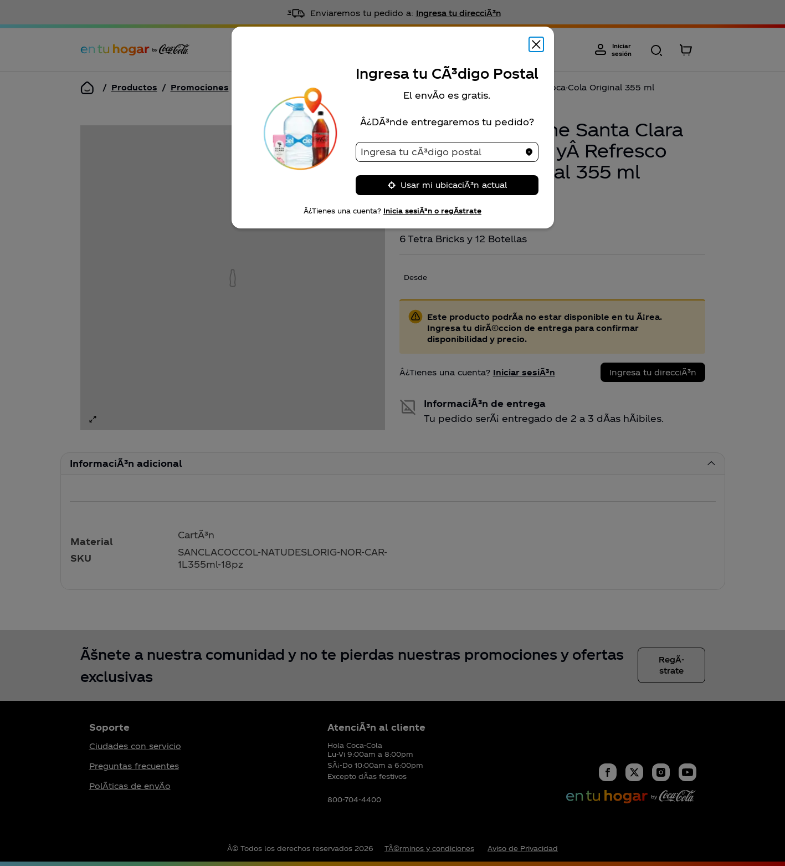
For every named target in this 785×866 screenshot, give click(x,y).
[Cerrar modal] (536, 44)
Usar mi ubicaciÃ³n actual (447, 185)
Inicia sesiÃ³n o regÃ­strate (432, 211)
